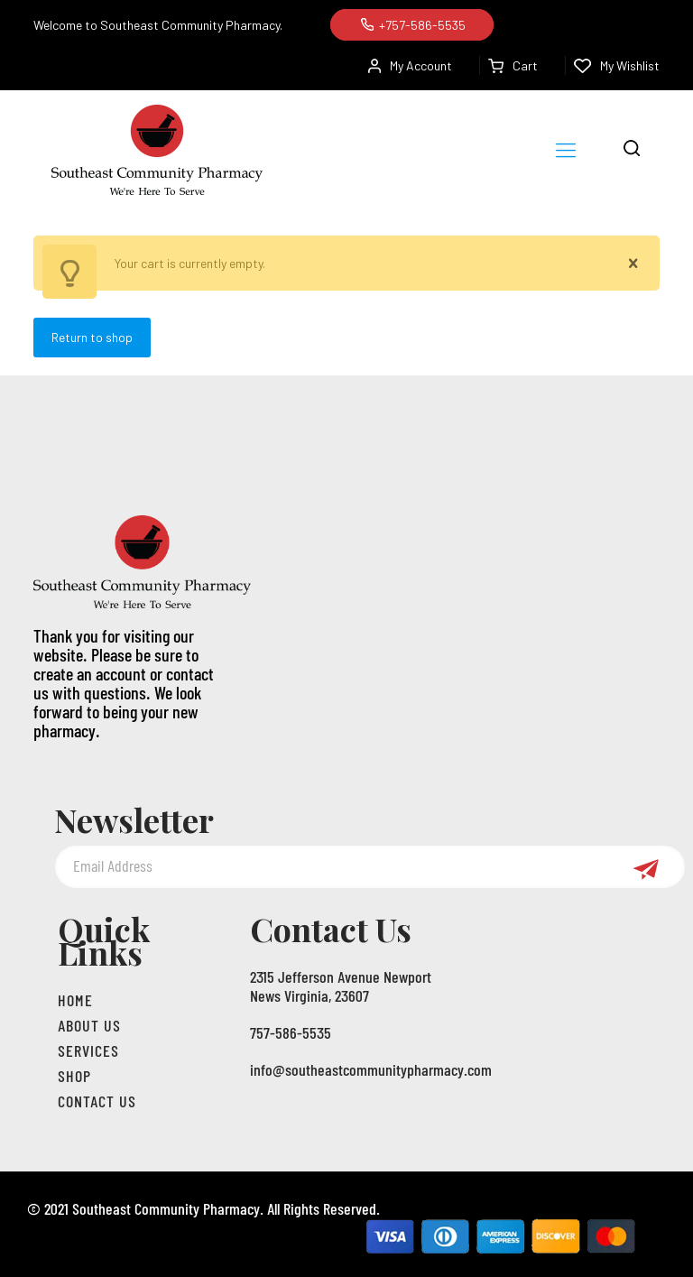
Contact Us (97, 1101)
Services (88, 1050)
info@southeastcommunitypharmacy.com (371, 1069)
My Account (410, 65)
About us (89, 1025)
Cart (513, 65)
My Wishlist (617, 65)
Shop (74, 1076)
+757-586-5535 (412, 24)
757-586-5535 (290, 1032)
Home (75, 1000)
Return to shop (92, 337)
